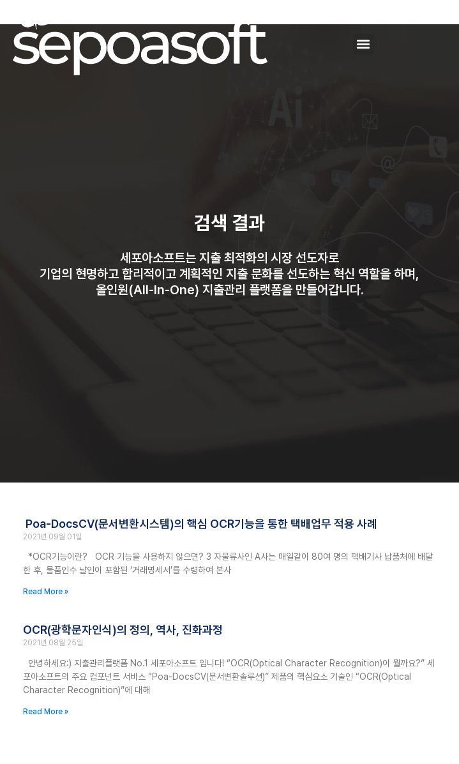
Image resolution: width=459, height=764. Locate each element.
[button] (363, 44)
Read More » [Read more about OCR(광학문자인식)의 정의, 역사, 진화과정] (45, 711)
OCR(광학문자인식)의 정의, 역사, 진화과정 (123, 629)
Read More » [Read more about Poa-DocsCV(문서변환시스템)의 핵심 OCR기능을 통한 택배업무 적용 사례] (45, 591)
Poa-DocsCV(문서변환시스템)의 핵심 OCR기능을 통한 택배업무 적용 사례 (200, 523)
